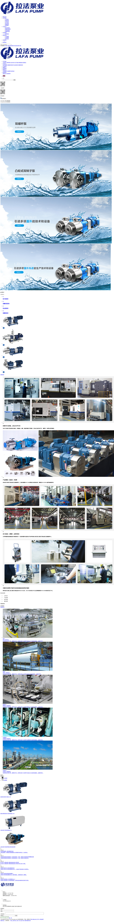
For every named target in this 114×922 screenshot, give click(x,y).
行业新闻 (7, 37)
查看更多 (2, 374)
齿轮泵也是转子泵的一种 (5, 796)
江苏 (17, 920)
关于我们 (4, 18)
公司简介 (7, 19)
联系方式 (4, 73)
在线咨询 (8, 73)
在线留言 (4, 40)
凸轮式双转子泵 (12, 45)
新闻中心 (4, 69)
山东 (21, 920)
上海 (13, 920)
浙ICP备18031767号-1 (35, 919)
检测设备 (7, 24)
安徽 (26, 920)
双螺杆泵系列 (8, 29)
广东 (19, 920)
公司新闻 (7, 36)
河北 (24, 920)
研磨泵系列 (7, 31)
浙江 (15, 920)
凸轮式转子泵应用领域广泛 (6, 830)
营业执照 (42, 919)
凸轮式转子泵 (18, 45)
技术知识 (7, 38)
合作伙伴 (7, 21)
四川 (30, 920)
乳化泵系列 (7, 30)
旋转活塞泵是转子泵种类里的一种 (7, 813)
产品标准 (4, 66)
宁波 (11, 920)
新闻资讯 (4, 35)
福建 (28, 920)
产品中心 (4, 26)
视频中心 (4, 67)
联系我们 (7, 25)
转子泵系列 (7, 27)
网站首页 (4, 16)
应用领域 (4, 32)
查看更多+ (2, 607)
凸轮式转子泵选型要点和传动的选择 (7, 846)
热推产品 (2, 920)
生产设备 (7, 22)
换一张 (10, 918)
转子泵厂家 (6, 45)
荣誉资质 (7, 20)
